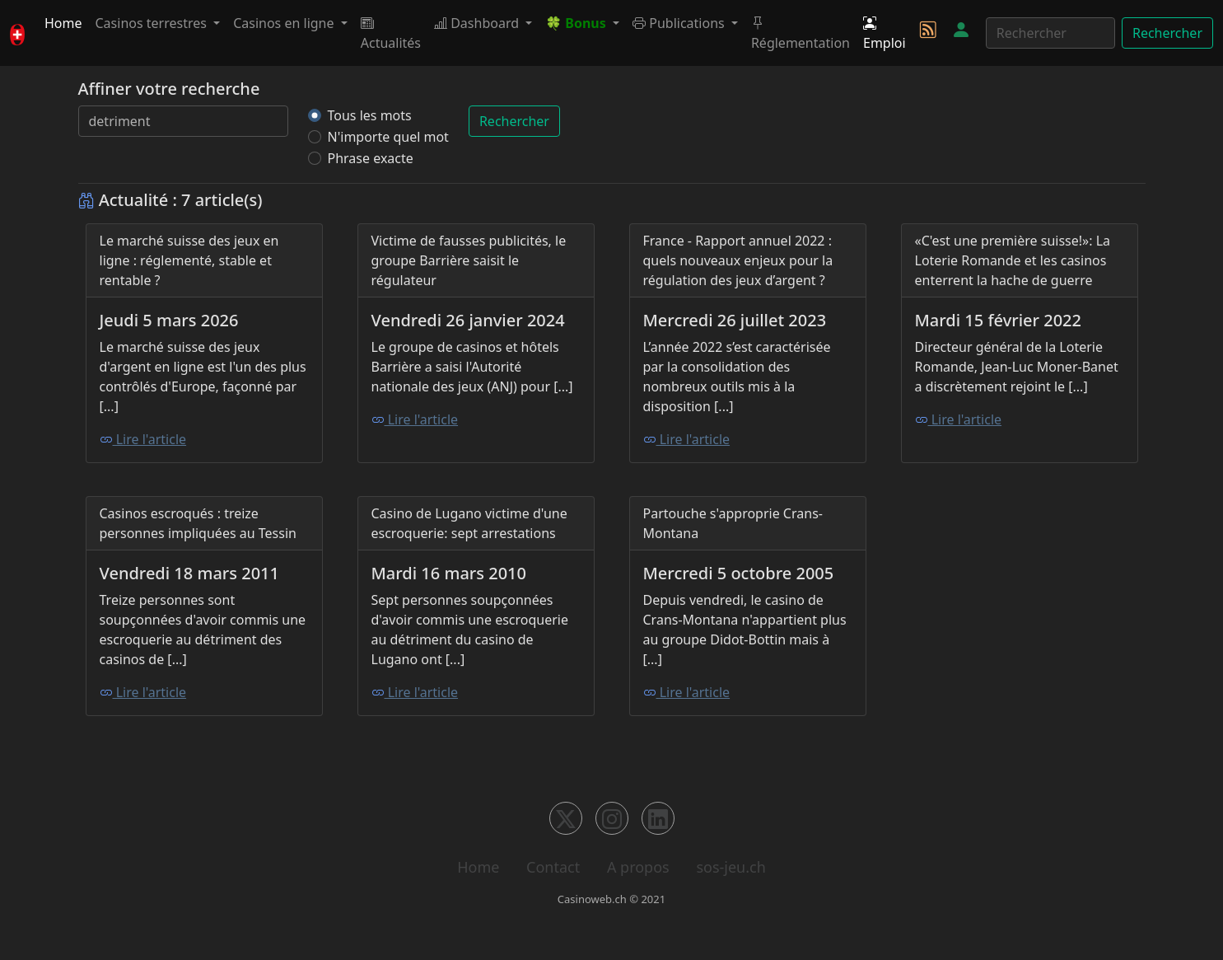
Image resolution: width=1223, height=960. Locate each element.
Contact (553, 867)
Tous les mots (370, 115)
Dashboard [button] (478, 23)
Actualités (391, 33)
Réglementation (800, 33)
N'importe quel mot (388, 137)
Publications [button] (680, 23)
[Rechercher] (1050, 33)
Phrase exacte (370, 158)
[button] (582, 23)
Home (63, 23)
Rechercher (1167, 33)
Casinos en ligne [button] (285, 23)
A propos (638, 867)
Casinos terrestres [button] (153, 23)
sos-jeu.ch (730, 867)
